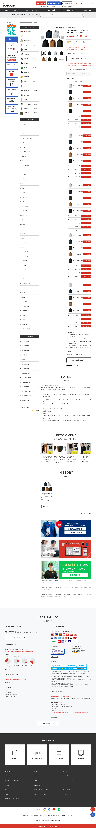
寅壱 (21, 160)
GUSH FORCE (24, 215)
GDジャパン (23, 224)
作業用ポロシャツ (26, 72)
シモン (22, 142)
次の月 (38, 411)
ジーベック (23, 174)
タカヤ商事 (23, 265)
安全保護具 (24, 77)
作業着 (35, 22)
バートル (22, 147)
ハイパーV (23, 242)
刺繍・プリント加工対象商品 (28, 113)
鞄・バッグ (24, 95)
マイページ (86, 3)
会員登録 (25, 815)
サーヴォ (22, 279)
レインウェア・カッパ (27, 81)
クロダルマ (23, 179)
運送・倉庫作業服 (24, 386)
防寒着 (23, 49)
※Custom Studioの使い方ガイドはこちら (75, 53)
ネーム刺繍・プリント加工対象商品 (63, 594)
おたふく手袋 (23, 197)
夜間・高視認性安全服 (26, 396)
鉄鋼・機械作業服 (24, 350)
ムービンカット (24, 251)
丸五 (21, 247)
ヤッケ (23, 86)
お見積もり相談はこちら (79, 360)
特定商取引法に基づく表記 (52, 815)
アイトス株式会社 (24, 165)
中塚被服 (22, 297)
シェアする (76, 366)
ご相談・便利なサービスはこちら (48, 826)
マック (22, 201)
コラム (87, 10)
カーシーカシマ (24, 229)
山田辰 (22, 188)
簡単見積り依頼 (41, 3)
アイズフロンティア (25, 151)
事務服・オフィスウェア (28, 45)
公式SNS (38, 809)
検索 (82, 3)
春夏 (62, 580)
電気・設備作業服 (24, 364)
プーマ (22, 133)
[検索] (61, 15)
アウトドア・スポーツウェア (12, 780)
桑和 (21, 183)
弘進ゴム (22, 315)
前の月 (21, 411)
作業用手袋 (24, 54)
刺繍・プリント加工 (44, 6)
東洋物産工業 (23, 310)
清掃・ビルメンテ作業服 (26, 391)
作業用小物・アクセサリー (28, 90)
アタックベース (24, 288)
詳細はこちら (8, 669)
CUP (21, 220)
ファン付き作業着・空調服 (28, 104)
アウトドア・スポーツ (27, 58)
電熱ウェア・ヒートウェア (28, 108)
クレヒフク (23, 192)
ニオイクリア (23, 260)
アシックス (23, 124)
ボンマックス (23, 210)
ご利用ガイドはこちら (48, 723)
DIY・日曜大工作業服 (25, 377)
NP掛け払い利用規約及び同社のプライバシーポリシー (64, 679)
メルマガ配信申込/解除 (36, 815)
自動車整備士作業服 (25, 373)
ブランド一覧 (58, 587)
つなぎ (23, 99)
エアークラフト (24, 270)
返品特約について (71, 351)
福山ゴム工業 (23, 324)
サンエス (22, 292)
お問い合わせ (66, 3)
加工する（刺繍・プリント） (79, 58)
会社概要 (70, 6)
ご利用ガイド (54, 6)
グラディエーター (24, 256)
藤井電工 (22, 320)
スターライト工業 (24, 306)
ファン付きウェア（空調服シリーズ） (43, 794)
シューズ (24, 36)
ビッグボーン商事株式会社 (27, 329)
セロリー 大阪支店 (25, 283)
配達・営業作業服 (24, 368)
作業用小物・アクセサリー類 (41, 789)
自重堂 (22, 274)
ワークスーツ (25, 63)
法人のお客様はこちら (54, 3)
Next (62, 37)
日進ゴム (22, 238)
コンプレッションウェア (28, 67)
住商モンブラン (24, 206)
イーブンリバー (24, 301)
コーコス (22, 170)
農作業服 (22, 359)
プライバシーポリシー (67, 815)
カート (91, 3)
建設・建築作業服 (24, 341)
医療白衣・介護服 (24, 400)
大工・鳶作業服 (24, 355)
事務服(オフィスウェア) (11, 776)
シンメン (22, 233)
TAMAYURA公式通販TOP (26, 22)
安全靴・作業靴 (26, 31)
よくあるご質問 (62, 6)
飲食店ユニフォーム (25, 382)
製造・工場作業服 (24, 346)
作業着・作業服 (26, 40)
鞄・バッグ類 (66, 789)
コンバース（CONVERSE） (27, 138)
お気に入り (77, 3)
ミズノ (22, 129)
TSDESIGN (23, 156)
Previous (42, 37)
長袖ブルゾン (81, 594)
